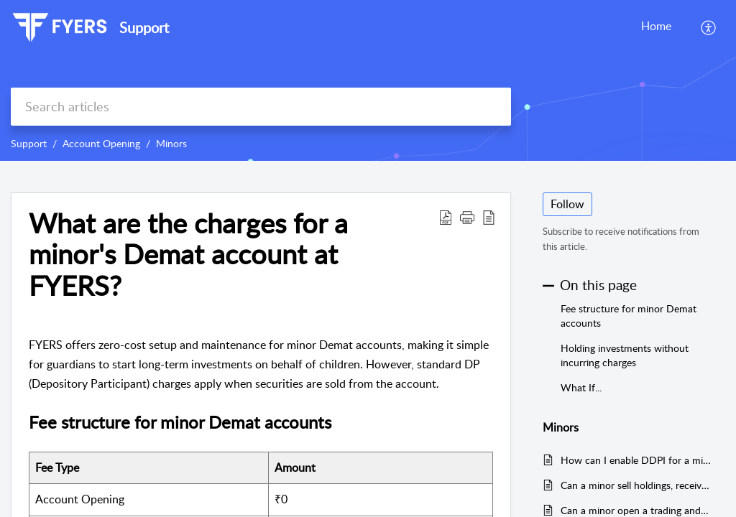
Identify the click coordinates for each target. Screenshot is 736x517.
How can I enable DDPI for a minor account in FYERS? (636, 460)
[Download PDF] (445, 217)
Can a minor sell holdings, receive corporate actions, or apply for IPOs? (636, 485)
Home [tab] (656, 26)
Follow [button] (567, 204)
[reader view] (489, 217)
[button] (467, 217)
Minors (171, 143)
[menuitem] (709, 27)
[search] (261, 107)
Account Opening (101, 143)
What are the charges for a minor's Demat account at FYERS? (188, 255)
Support (29, 143)
